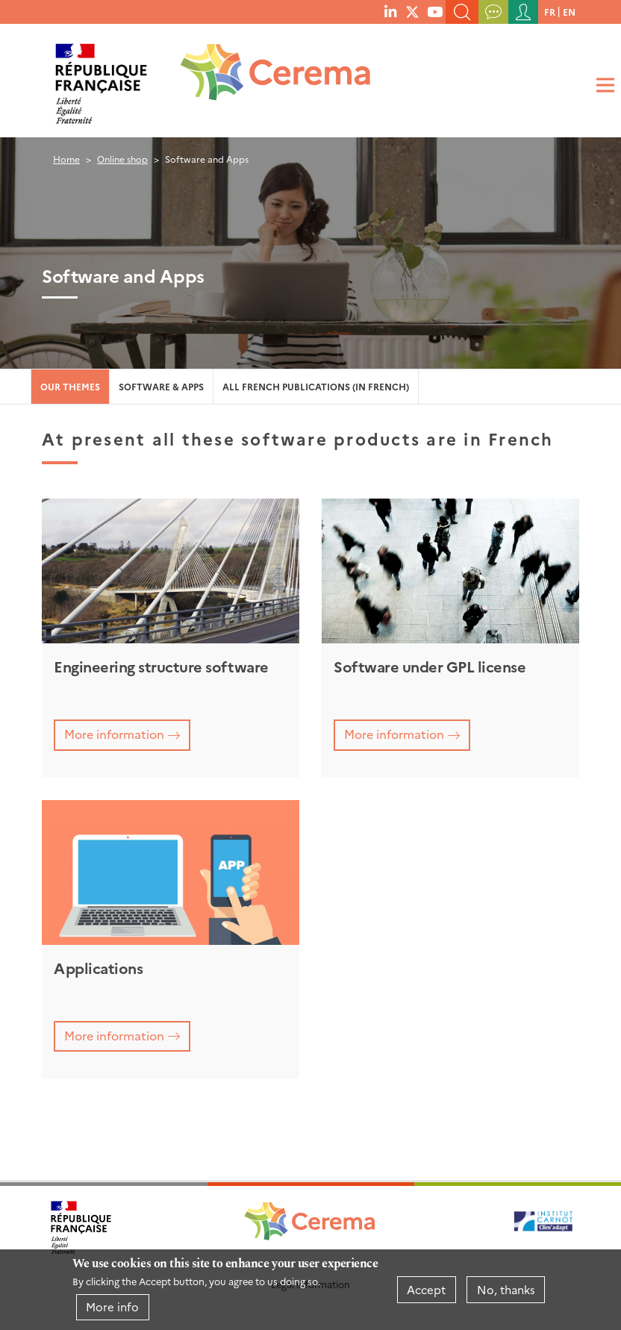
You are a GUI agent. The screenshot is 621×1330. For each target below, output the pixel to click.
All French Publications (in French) (315, 386)
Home (66, 158)
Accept (426, 1289)
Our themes (70, 386)
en (569, 11)
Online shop (122, 158)
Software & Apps (161, 386)
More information (114, 733)
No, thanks (506, 1289)
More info (112, 1306)
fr (549, 11)
